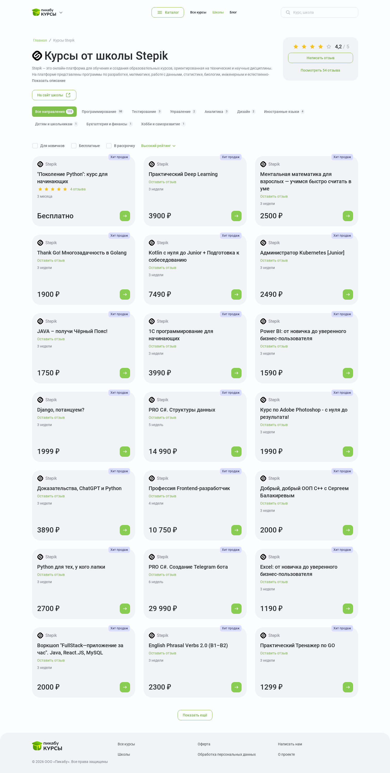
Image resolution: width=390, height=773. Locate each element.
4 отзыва (78, 189)
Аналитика (217, 111)
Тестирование (147, 111)
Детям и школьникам (56, 124)
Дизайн (246, 111)
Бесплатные (89, 146)
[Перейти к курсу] (125, 216)
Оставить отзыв (162, 182)
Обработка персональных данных (227, 754)
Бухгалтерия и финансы (109, 124)
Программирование (103, 111)
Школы (218, 12)
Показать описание (49, 81)
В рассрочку (124, 146)
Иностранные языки (284, 111)
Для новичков (52, 146)
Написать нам (290, 744)
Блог (233, 12)
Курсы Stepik (64, 40)
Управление (183, 111)
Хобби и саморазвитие (163, 124)
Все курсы (198, 12)
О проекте (286, 754)
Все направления (54, 111)
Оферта (204, 744)
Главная (40, 40)
